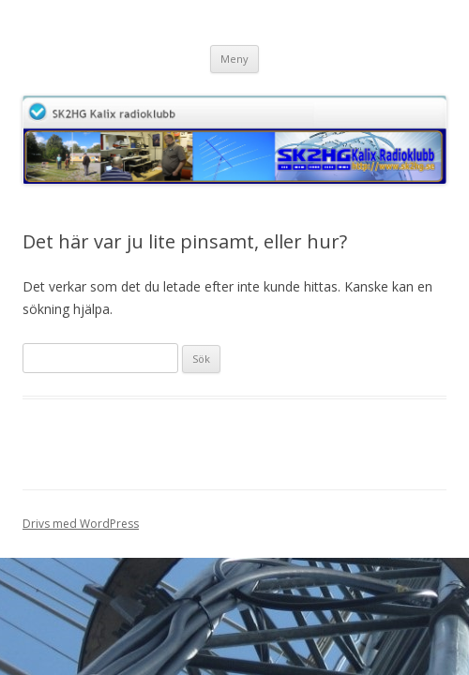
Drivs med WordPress (81, 524)
